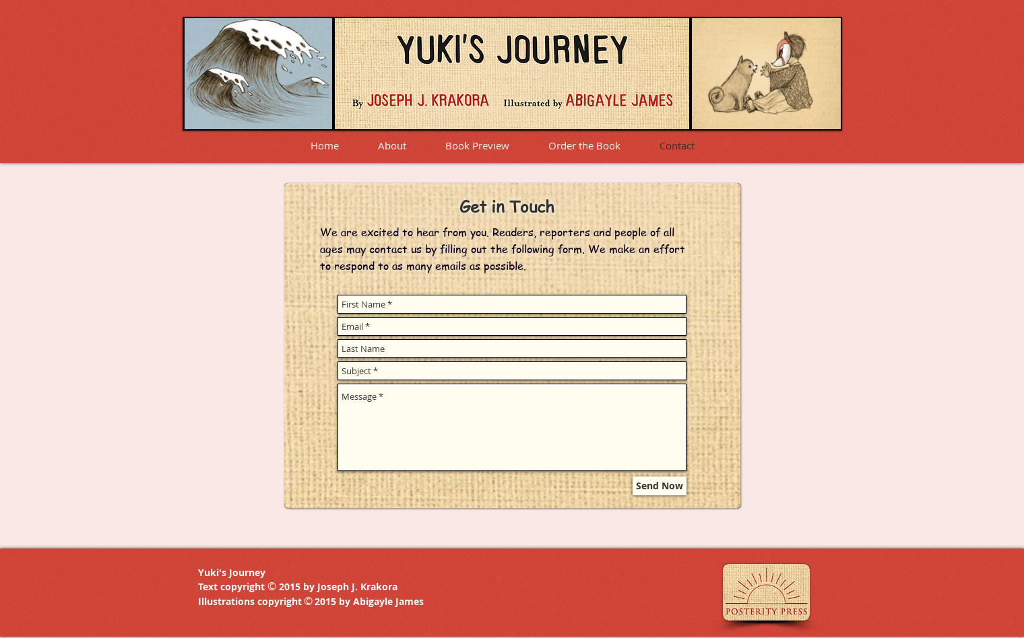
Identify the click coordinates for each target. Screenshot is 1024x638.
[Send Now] (659, 485)
